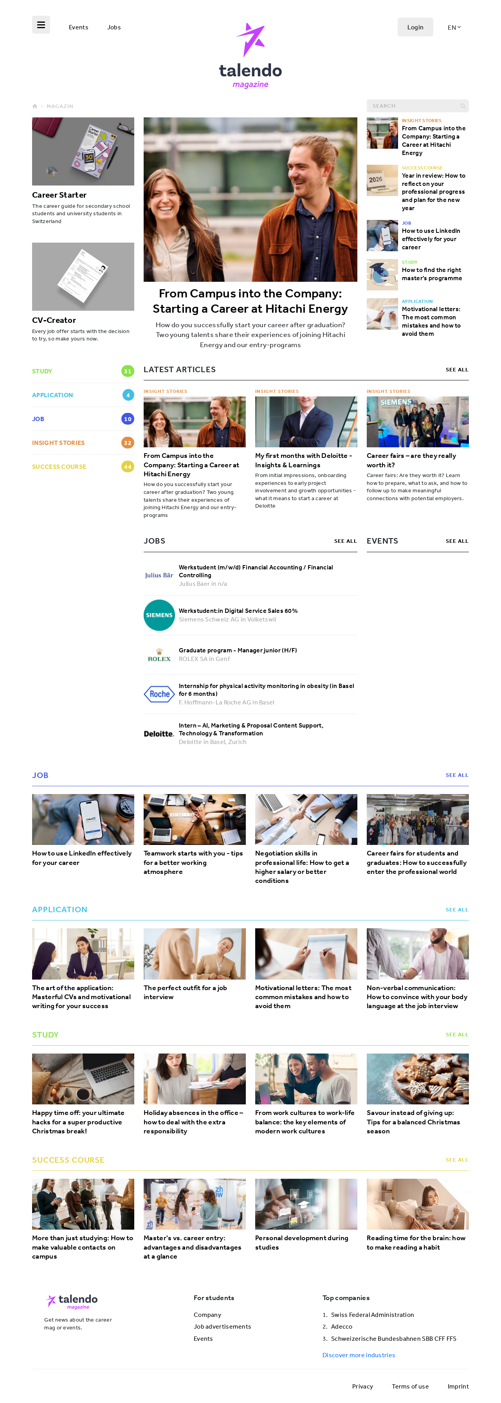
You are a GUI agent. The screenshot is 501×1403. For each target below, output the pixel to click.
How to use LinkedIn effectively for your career (431, 239)
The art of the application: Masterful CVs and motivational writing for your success (81, 997)
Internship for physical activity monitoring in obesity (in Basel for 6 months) (266, 690)
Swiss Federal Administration (372, 1314)
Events (78, 27)
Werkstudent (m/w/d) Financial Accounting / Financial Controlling (256, 571)
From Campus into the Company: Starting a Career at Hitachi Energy (250, 300)
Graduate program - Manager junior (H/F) (238, 650)
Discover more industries (359, 1355)
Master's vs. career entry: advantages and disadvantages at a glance (192, 1247)
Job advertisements (222, 1326)
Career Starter (59, 194)
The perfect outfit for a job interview (185, 992)
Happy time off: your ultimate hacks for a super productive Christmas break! (78, 1122)
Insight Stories (165, 391)
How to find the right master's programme (432, 274)
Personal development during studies (301, 1243)
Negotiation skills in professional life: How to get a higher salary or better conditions (302, 867)
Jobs (114, 27)
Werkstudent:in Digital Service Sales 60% (238, 610)
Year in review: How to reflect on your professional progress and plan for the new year (434, 191)
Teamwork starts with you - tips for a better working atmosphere (193, 862)
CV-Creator (54, 320)
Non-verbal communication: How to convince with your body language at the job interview (417, 997)
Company (207, 1314)
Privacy (362, 1386)
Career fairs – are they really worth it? (411, 460)
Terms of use (410, 1386)
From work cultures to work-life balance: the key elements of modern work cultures (305, 1122)
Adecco (342, 1326)
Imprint (458, 1386)
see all (457, 369)
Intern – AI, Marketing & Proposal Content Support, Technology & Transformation (251, 729)
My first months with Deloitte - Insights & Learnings (303, 460)
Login (415, 27)
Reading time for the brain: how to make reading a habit (416, 1243)
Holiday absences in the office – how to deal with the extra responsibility (193, 1122)
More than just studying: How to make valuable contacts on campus (82, 1247)
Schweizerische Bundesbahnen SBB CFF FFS (394, 1338)
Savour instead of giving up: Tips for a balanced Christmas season (414, 1122)
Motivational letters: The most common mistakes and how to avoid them (431, 321)
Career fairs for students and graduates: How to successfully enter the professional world (417, 862)
